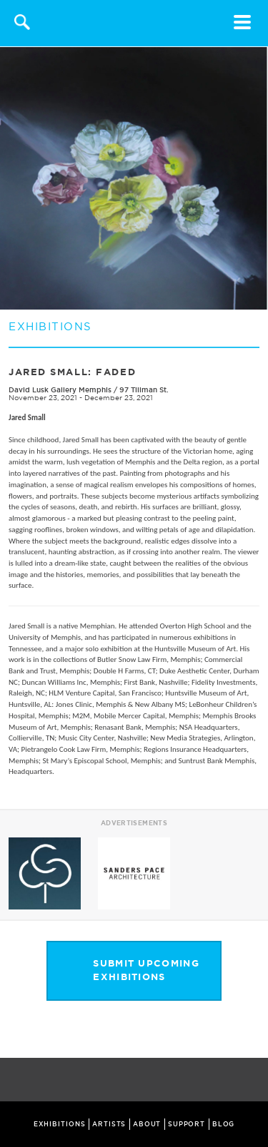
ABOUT (147, 1124)
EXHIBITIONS (60, 1124)
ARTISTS (109, 1124)
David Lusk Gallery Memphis (61, 390)
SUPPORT (186, 1124)
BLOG (223, 1124)
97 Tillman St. (144, 390)
